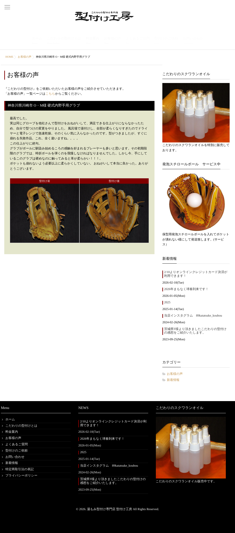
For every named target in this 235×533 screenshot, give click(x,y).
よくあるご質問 (138, 41)
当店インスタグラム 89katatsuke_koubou (193, 315)
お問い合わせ (193, 41)
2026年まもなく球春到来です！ (186, 289)
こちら (50, 94)
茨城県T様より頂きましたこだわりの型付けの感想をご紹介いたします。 (195, 331)
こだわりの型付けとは (64, 41)
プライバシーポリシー (21, 475)
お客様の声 (112, 41)
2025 (167, 302)
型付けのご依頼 (166, 41)
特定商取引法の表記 (19, 469)
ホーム (37, 41)
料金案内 (92, 41)
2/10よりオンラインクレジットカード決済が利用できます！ (195, 274)
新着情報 (173, 380)
